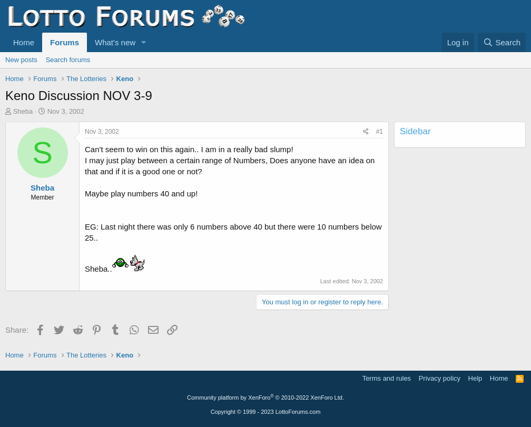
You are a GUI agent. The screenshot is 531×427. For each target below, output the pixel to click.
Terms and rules (386, 378)
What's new (115, 42)
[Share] (365, 132)
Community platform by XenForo (265, 397)
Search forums (68, 60)
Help (475, 378)
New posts (21, 60)
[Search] (502, 42)
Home (23, 42)
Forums (64, 42)
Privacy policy (439, 378)
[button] (143, 42)
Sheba (23, 111)
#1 (379, 131)
